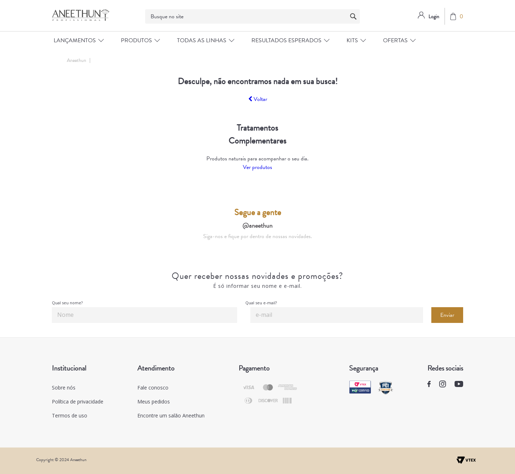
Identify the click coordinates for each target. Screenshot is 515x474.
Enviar (447, 315)
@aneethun (257, 225)
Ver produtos (257, 167)
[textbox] (252, 16)
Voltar (257, 99)
